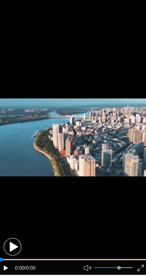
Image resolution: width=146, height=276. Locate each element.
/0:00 (30, 268)
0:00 (20, 268)
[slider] (119, 268)
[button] (12, 247)
